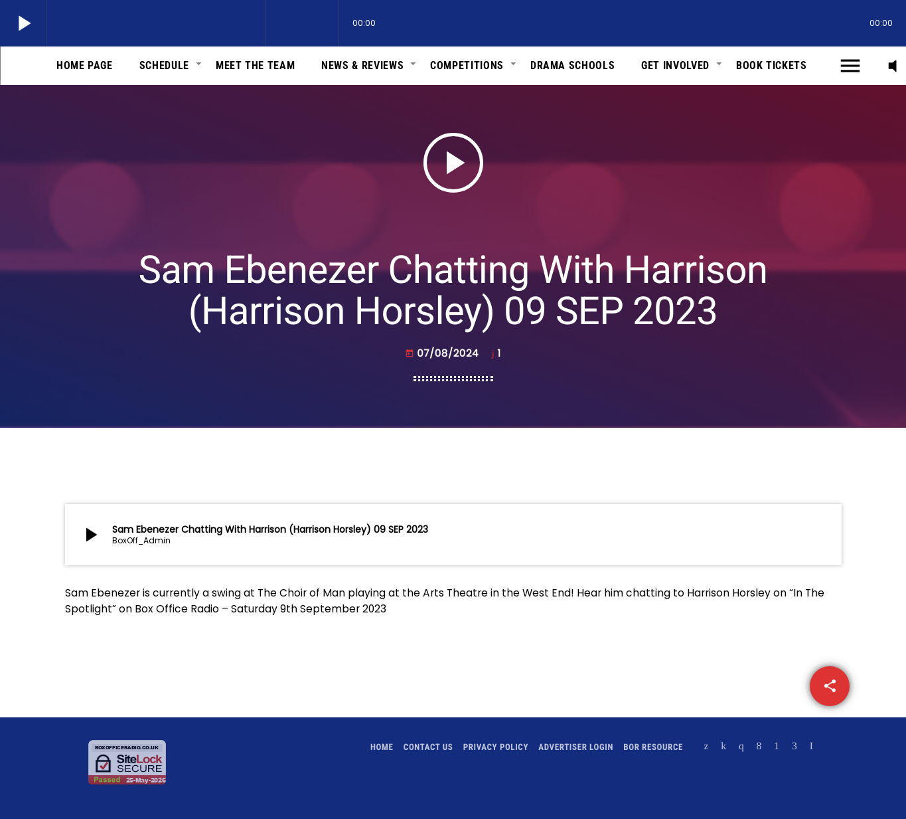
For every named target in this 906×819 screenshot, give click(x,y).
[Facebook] (759, 747)
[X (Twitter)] (706, 747)
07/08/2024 (443, 354)
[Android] (776, 747)
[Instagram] (741, 747)
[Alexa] (812, 747)
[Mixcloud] (723, 747)
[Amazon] (794, 747)
